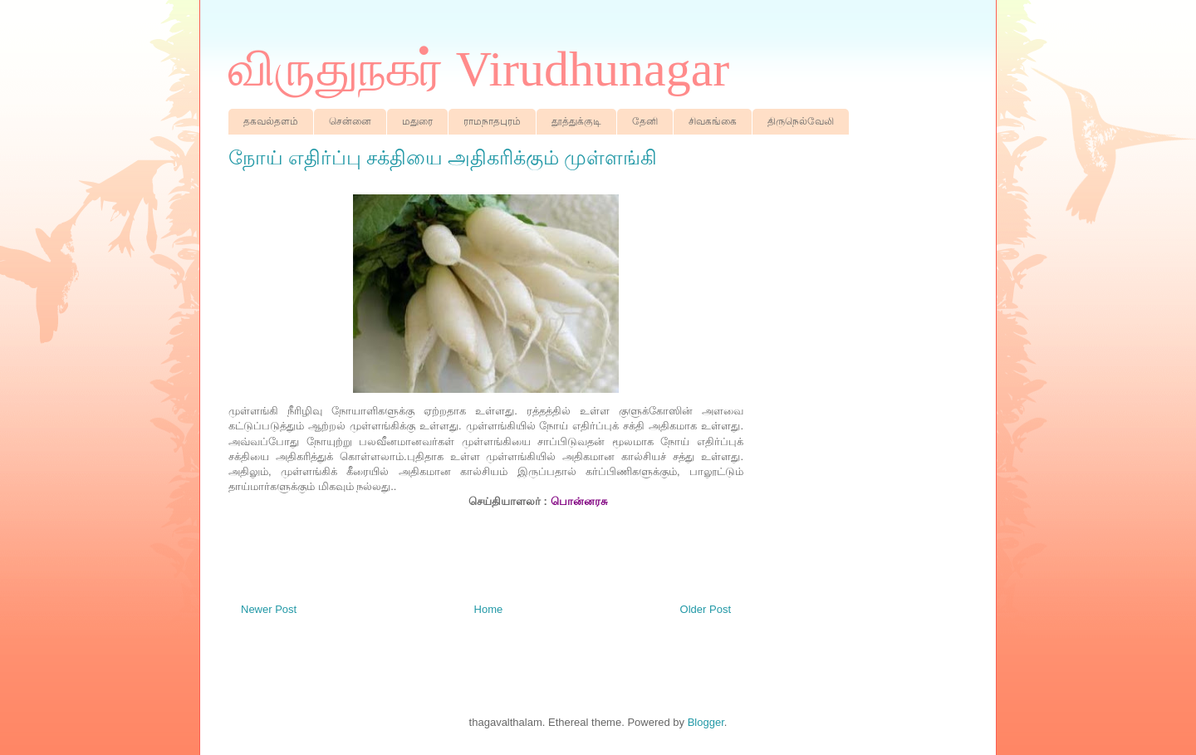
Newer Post (269, 609)
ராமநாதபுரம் (492, 121)
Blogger (706, 722)
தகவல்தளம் (270, 121)
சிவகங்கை (713, 121)
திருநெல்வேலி (800, 121)
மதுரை (417, 121)
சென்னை (350, 121)
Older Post (705, 609)
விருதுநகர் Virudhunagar (478, 69)
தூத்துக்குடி (576, 121)
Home (488, 609)
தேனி (645, 121)
